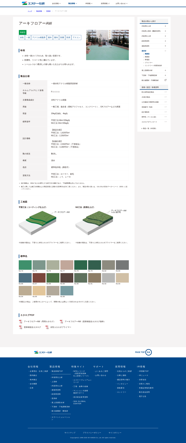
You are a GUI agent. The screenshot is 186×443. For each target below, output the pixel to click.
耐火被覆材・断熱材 (60, 411)
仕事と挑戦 (121, 375)
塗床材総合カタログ (32, 327)
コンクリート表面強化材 (153, 65)
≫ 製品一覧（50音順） (149, 128)
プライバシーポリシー (92, 433)
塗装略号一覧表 (147, 107)
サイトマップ (70, 433)
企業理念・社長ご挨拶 (39, 371)
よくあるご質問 (101, 371)
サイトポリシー (115, 433)
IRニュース (143, 375)
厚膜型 (147, 57)
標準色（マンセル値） (149, 117)
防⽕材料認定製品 (148, 92)
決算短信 (142, 380)
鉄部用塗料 (145, 41)
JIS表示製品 (146, 97)
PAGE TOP (143, 352)
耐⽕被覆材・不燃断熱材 (150, 80)
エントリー (121, 392)
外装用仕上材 (146, 26)
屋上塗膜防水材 (147, 70)
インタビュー (122, 384)
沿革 (31, 388)
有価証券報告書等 (146, 388)
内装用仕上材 (146, 36)
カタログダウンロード (149, 122)
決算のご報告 (144, 384)
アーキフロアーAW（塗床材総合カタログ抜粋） (85, 321)
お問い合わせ (100, 375)
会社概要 (33, 384)
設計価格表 (145, 112)
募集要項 (121, 388)
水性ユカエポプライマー (60, 327)
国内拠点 (33, 375)
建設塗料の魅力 (123, 380)
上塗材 (54, 382)
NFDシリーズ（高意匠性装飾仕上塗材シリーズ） (81, 373)
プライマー (149, 63)
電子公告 (142, 396)
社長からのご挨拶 (124, 371)
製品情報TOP (57, 371)
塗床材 (144, 51)
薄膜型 (147, 54)
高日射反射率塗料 (80, 397)
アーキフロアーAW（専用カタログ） (39, 321)
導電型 (147, 60)
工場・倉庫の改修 (80, 386)
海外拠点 (33, 380)
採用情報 (104, 3)
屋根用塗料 (145, 46)
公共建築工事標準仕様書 (150, 102)
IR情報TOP (144, 371)
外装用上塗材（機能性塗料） (152, 31)
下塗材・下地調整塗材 (149, 75)
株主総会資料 (144, 392)
